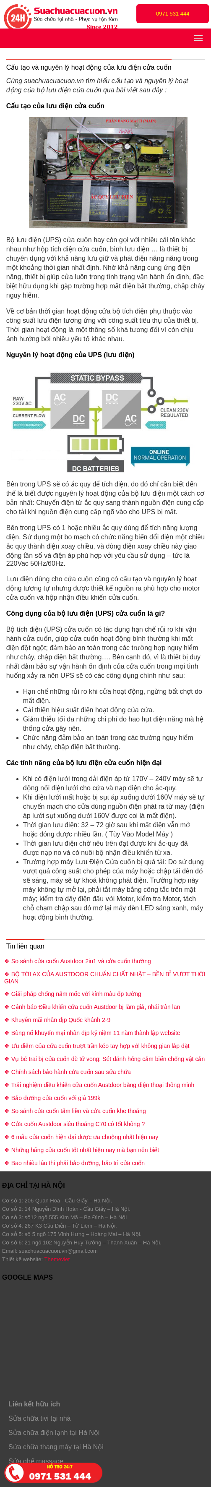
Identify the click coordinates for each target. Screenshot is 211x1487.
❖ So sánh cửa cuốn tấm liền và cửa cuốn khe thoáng (75, 1111)
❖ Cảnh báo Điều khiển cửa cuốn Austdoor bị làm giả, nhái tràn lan (92, 1007)
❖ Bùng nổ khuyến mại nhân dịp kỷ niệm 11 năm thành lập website (92, 1033)
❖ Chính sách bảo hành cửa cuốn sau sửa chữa (67, 1072)
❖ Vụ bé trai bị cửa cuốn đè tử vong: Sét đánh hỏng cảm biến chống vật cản (104, 1059)
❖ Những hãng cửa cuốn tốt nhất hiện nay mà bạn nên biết (81, 1150)
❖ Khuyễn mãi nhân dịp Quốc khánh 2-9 (57, 1020)
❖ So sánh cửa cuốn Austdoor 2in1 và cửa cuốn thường (77, 961)
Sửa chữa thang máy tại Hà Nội (56, 1446)
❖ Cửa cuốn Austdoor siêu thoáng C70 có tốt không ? (74, 1124)
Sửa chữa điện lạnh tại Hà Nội (53, 1432)
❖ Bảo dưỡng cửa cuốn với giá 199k (52, 1098)
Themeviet (57, 1259)
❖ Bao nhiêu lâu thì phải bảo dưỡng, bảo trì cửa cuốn (74, 1163)
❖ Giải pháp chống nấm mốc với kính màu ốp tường (72, 993)
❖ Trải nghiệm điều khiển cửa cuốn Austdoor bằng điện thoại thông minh (99, 1085)
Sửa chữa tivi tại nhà (39, 1418)
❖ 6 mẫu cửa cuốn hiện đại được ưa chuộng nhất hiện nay (81, 1137)
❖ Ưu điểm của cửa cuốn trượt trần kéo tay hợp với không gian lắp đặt (97, 1046)
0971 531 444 (173, 13)
